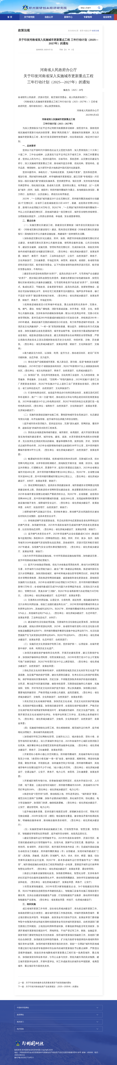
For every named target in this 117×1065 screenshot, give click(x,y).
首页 (81, 31)
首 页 (9, 17)
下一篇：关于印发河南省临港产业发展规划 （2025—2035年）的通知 (48, 987)
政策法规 (24, 30)
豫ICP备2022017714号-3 (23, 1058)
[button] (115, 17)
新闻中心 (68, 17)
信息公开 (49, 17)
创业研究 (107, 17)
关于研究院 (29, 17)
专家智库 (88, 17)
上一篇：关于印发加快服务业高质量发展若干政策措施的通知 (44, 983)
